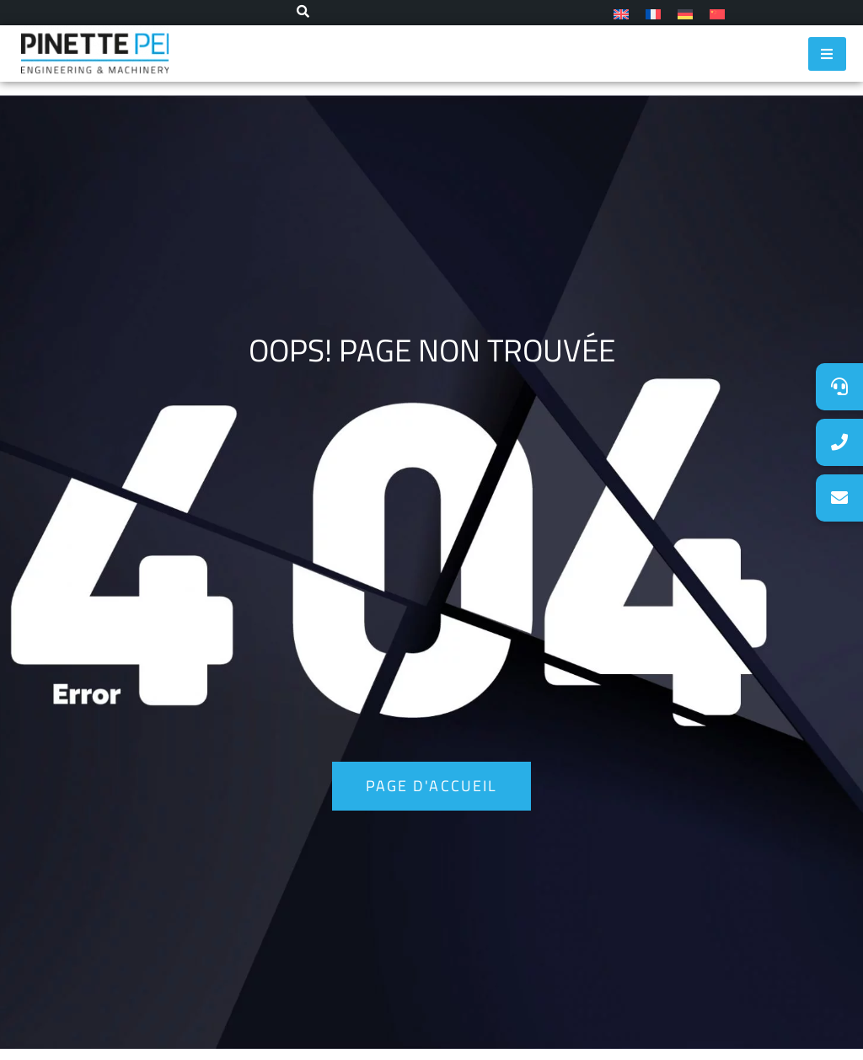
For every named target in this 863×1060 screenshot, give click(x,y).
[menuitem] (621, 13)
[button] (839, 498)
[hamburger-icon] (827, 54)
